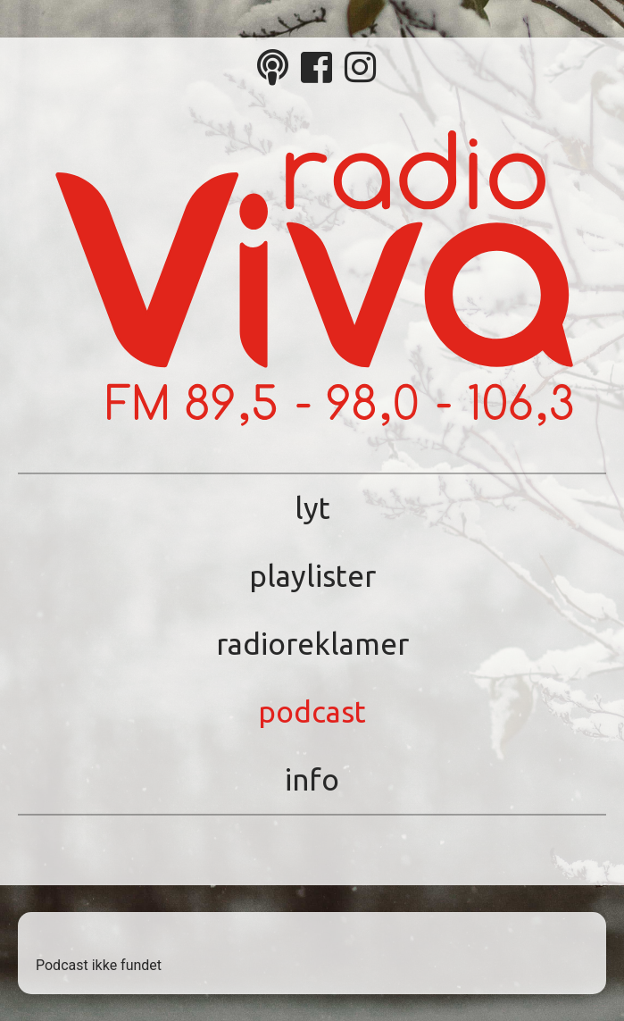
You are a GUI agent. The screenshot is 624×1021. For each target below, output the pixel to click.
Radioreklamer (312, 643)
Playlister (312, 575)
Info (312, 779)
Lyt (312, 507)
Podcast (312, 711)
